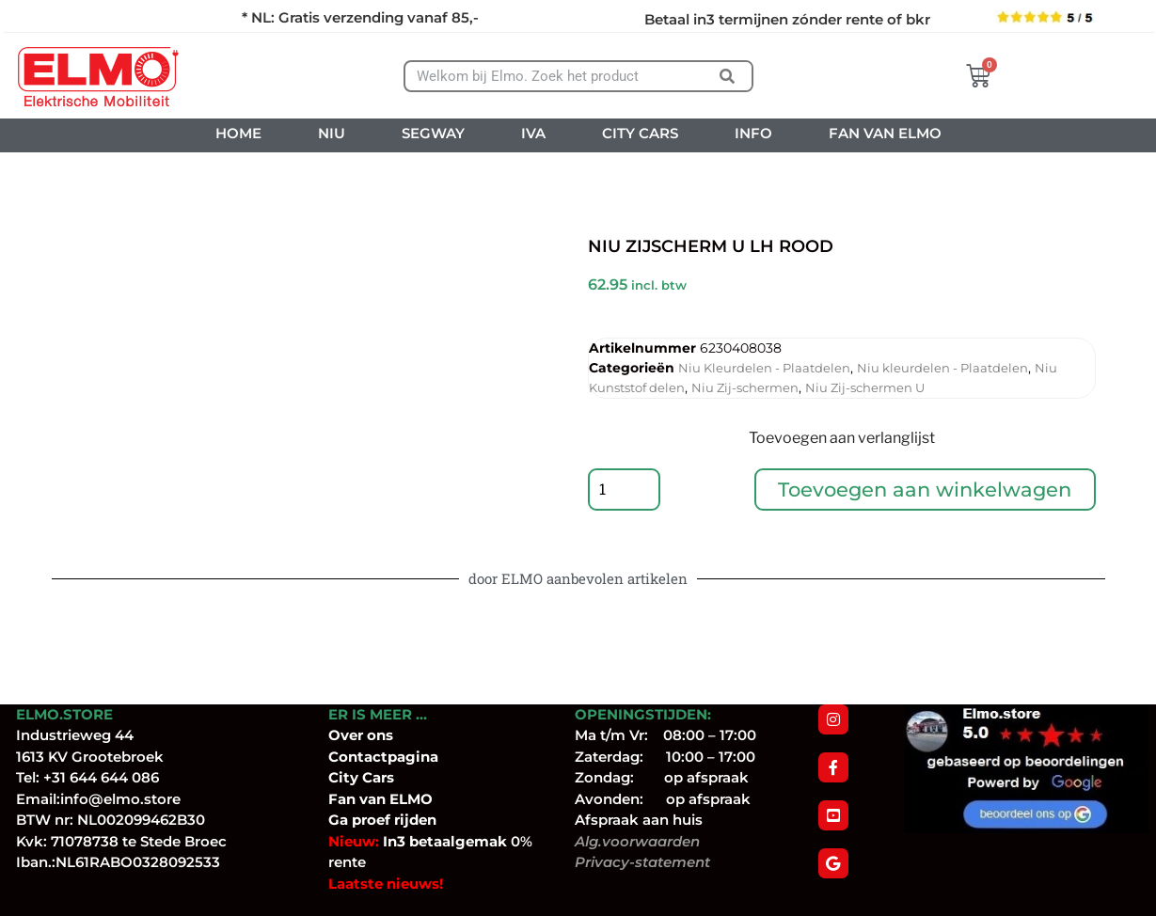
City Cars (361, 777)
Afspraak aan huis (639, 820)
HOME (238, 133)
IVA (533, 133)
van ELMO (394, 799)
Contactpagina (383, 757)
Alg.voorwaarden (637, 841)
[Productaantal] (625, 491)
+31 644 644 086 (101, 777)
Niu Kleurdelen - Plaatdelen (764, 367)
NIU (331, 133)
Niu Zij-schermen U (865, 387)
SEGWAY (433, 133)
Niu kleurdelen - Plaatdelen (942, 367)
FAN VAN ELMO (885, 133)
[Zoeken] (728, 76)
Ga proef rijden (382, 820)
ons (380, 735)
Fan (342, 799)
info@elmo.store (120, 799)
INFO (753, 133)
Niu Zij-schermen (745, 387)
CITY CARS (640, 133)
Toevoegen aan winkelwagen (926, 491)
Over (347, 735)
